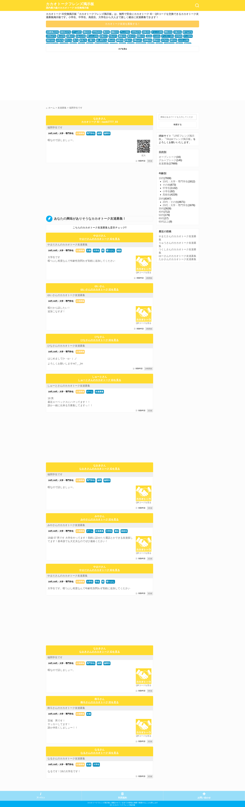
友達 (89, 714)
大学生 (96, 250)
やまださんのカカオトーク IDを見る (99, 239)
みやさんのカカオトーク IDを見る (99, 519)
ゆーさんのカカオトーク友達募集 (177, 256)
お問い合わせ (204, 798)
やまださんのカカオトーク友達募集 (68, 244)
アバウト (40, 798)
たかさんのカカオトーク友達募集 (177, 259)
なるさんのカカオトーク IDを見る (99, 753)
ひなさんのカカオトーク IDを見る (99, 340)
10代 (161, 178)
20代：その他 (170, 202)
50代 (161, 215)
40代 (161, 211)
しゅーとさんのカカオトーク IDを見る (99, 380)
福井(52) (173, 40)
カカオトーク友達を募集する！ (122, 23)
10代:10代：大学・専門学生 (61, 133)
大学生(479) (136, 32)
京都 (89, 250)
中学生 (166, 188)
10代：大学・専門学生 (175, 181)
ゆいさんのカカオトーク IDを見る (99, 289)
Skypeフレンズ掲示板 (178, 139)
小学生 (166, 191)
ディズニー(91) (167, 36)
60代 (161, 218)
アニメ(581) (125, 32)
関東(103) (141, 36)
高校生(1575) (65, 32)
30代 (161, 208)
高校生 (124, 531)
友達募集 (80, 133)
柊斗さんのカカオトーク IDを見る (99, 702)
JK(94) (149, 36)
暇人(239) (61, 36)
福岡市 (107, 133)
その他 (166, 184)
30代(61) (165, 40)
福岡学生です (55, 127)
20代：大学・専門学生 (175, 205)
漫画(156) (122, 36)
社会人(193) (80, 36)
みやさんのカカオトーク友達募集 (66, 525)
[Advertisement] (84, 77)
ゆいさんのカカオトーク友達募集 (66, 295)
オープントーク (167, 157)
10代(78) (59, 40)
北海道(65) (147, 40)
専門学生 (91, 133)
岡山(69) (111, 40)
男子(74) (68, 40)
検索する (178, 124)
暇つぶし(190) (92, 36)
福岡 (99, 133)
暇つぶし (110, 250)
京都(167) (104, 36)
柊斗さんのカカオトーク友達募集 (66, 708)
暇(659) (106, 32)
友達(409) (146, 32)
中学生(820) (97, 32)
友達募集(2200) (52, 32)
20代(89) (178, 36)
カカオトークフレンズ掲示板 (70, 5)
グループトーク (167, 160)
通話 (117, 531)
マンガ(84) (188, 36)
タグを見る (122, 49)
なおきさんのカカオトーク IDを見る (99, 468)
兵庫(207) (70, 36)
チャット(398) (157, 32)
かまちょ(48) (183, 40)
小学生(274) (51, 36)
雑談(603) (115, 32)
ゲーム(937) (77, 32)
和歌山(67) (137, 40)
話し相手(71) (102, 40)
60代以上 (164, 221)
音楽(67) (128, 40)
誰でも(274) (187, 32)
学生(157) (113, 36)
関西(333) (168, 32)
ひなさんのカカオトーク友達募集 (66, 345)
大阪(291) (177, 32)
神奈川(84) (50, 40)
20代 (161, 198)
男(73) (75, 40)
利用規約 (122, 798)
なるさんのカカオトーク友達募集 (66, 758)
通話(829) (87, 32)
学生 (97, 581)
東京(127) (131, 36)
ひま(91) (156, 36)
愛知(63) (156, 40)
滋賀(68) (120, 40)
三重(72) (91, 40)
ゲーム (90, 391)
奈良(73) (83, 40)
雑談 (119, 250)
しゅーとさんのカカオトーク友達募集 (69, 385)
